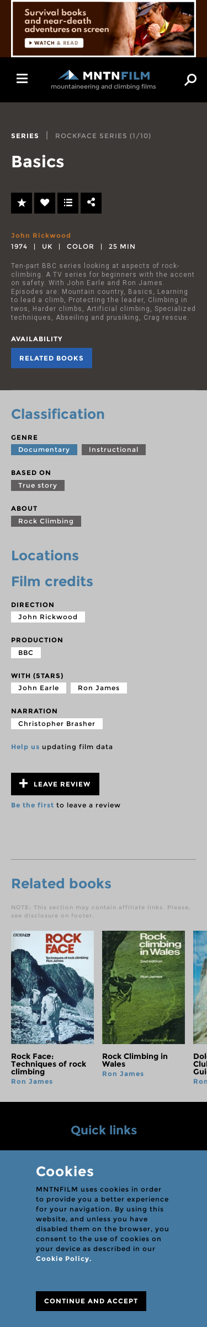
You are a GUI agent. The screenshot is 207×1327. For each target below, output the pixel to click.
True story (37, 485)
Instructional (114, 449)
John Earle (38, 688)
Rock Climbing (46, 521)
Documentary (44, 449)
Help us (25, 746)
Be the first (32, 805)
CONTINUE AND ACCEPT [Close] (91, 1301)
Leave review (55, 783)
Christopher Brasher (56, 723)
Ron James (99, 688)
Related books (51, 358)
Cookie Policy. (64, 1258)
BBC (26, 652)
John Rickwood (41, 235)
